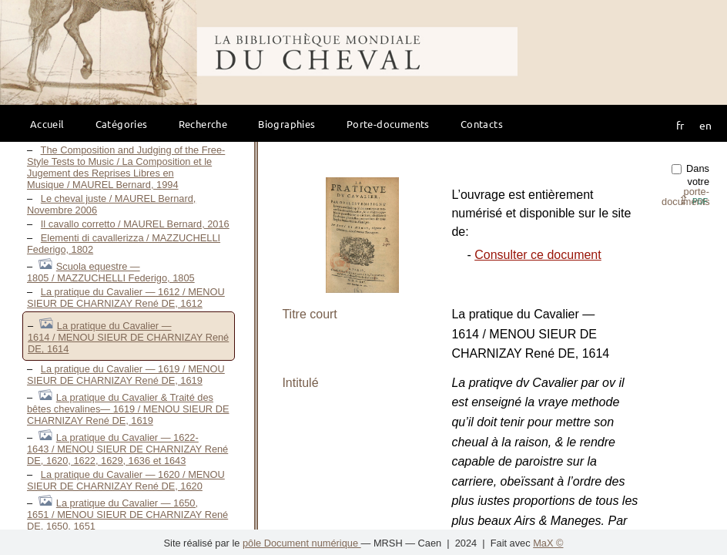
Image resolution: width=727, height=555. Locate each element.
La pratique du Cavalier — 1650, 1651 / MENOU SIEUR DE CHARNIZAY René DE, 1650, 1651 (127, 514)
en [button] (705, 125)
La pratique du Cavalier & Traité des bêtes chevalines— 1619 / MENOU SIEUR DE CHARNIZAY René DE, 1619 (128, 409)
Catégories (121, 123)
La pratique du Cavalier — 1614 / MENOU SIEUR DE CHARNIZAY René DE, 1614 (128, 337)
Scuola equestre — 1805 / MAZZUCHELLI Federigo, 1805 (111, 272)
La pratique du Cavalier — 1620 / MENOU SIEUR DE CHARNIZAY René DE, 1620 (126, 480)
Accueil (47, 123)
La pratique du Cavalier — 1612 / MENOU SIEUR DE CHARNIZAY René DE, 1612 (126, 297)
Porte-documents (388, 123)
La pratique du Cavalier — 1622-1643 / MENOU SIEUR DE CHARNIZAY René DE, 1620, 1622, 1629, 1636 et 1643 (127, 449)
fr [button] (680, 125)
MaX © (548, 543)
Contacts (482, 123)
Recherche (203, 123)
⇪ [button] (693, 200)
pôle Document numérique (302, 543)
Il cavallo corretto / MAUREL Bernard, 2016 (135, 224)
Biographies (286, 123)
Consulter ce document (537, 254)
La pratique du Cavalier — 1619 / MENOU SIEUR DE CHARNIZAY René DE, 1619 (126, 374)
